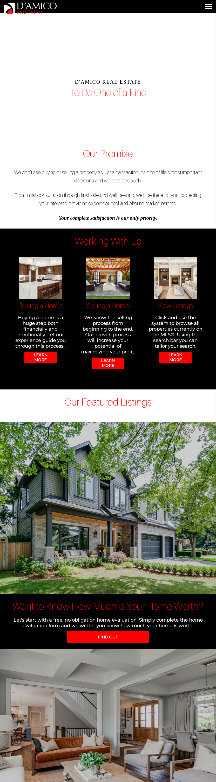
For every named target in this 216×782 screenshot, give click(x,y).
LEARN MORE (41, 357)
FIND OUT (108, 637)
